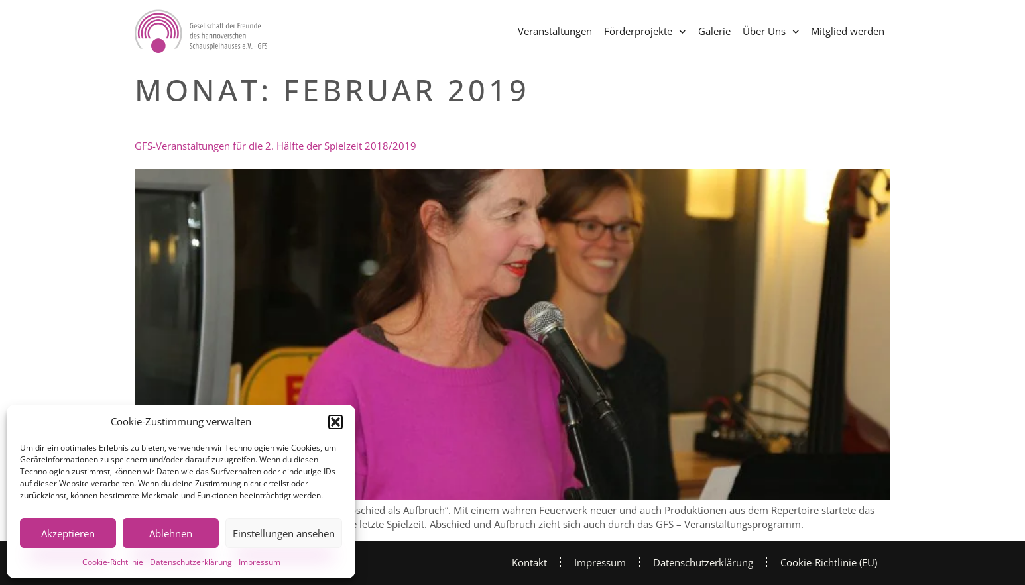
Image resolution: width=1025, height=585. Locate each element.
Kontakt (529, 562)
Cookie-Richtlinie (112, 562)
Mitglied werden (847, 31)
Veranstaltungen (555, 31)
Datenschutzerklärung (191, 562)
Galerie (714, 31)
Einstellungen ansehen (284, 533)
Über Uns (771, 32)
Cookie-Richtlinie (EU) (828, 562)
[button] (335, 422)
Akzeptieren (68, 533)
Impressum (259, 562)
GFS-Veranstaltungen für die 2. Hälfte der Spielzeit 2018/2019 (275, 145)
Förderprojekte (645, 32)
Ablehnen (170, 533)
